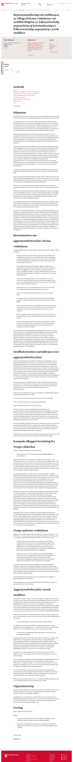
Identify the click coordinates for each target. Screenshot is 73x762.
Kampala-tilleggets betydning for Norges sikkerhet (24, 86)
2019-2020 (35, 10)
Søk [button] (68, 3)
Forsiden (7, 10)
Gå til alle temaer (54, 52)
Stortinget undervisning (52, 745)
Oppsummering (16, 91)
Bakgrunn (15, 80)
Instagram (65, 748)
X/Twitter (65, 746)
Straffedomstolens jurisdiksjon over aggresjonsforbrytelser (26, 84)
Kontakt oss (28, 751)
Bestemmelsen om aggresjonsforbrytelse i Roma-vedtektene (26, 82)
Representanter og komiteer (26, 4)
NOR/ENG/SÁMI (61, 3)
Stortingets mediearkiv (51, 748)
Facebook (65, 745)
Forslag (14, 93)
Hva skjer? (40, 4)
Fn (49, 43)
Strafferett (51, 47)
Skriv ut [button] (62, 10)
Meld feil (68, 10)
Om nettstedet (52, 752)
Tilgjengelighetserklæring (54, 755)
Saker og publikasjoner (13, 10)
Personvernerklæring (54, 754)
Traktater (51, 49)
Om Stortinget (50, 4)
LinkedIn (65, 749)
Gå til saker (30, 55)
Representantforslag (29, 10)
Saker (16, 3)
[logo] (7, 4)
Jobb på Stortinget (53, 757)
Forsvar (50, 44)
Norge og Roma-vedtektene (19, 87)
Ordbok (51, 751)
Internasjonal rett (53, 46)
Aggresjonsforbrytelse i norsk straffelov (21, 89)
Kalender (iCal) (66, 754)
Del (57, 10)
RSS (63, 752)
